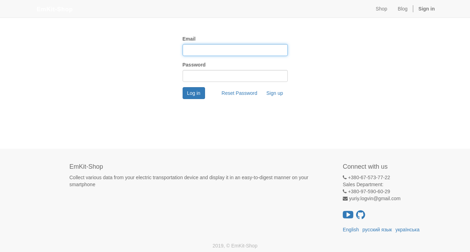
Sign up (274, 93)
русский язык (377, 229)
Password (194, 65)
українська (407, 229)
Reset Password (239, 93)
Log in (193, 93)
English (351, 229)
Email (189, 39)
